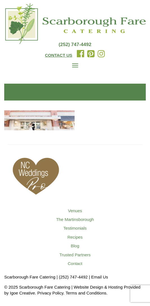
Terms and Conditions (86, 293)
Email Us (99, 277)
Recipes (74, 237)
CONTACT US (58, 55)
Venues (75, 210)
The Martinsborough (75, 219)
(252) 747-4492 (75, 44)
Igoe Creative (22, 293)
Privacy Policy (50, 293)
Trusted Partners (75, 254)
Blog (75, 245)
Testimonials (75, 228)
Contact (75, 263)
